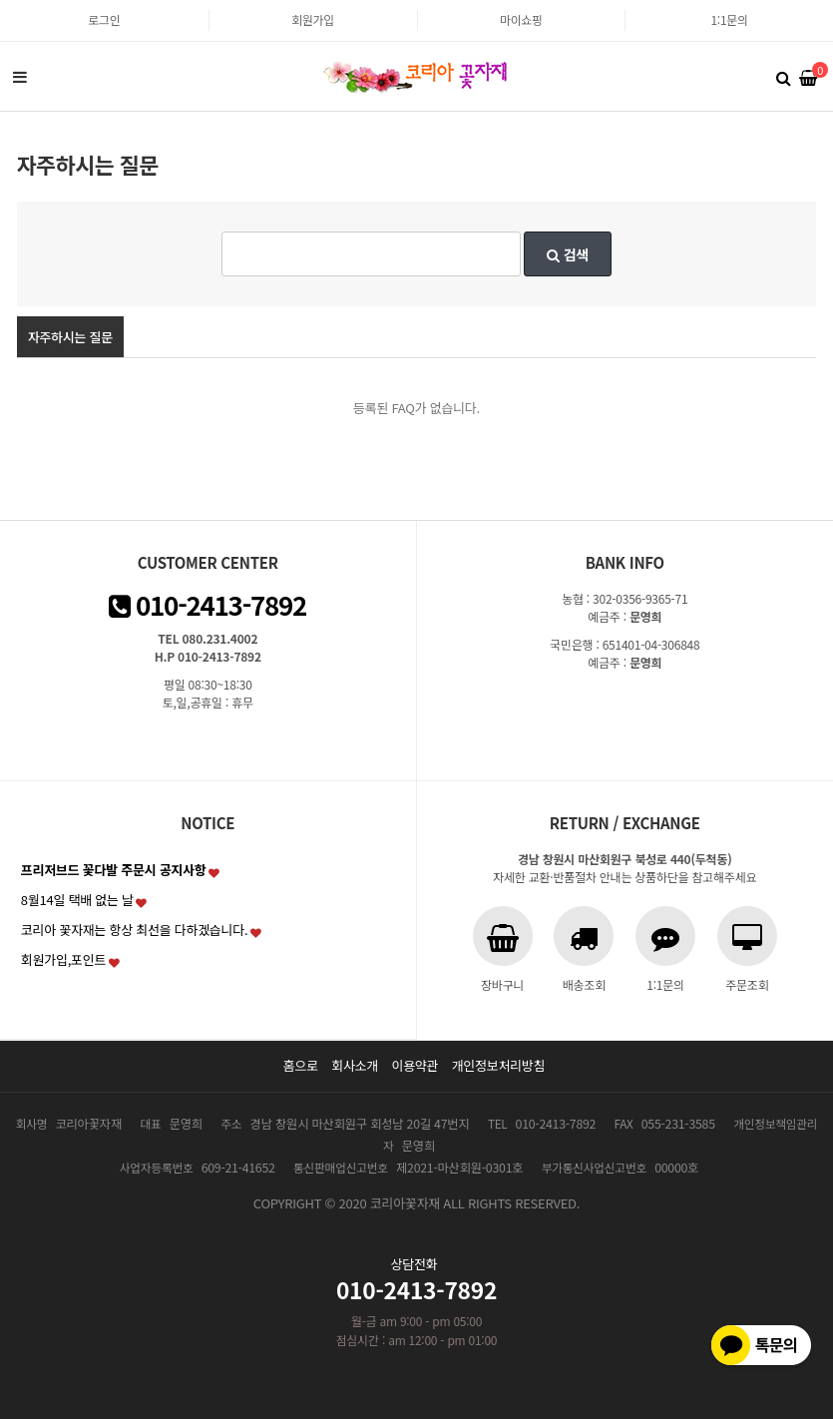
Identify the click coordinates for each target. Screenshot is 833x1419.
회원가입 (312, 19)
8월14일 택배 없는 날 (77, 899)
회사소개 (354, 1065)
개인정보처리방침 (499, 1065)
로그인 (104, 19)
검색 (568, 254)
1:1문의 (728, 19)
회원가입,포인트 (63, 959)
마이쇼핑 (521, 19)
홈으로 (300, 1065)
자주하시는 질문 (70, 336)
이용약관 (414, 1065)
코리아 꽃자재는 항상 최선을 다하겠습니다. (134, 929)
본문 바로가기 (0, 0)
